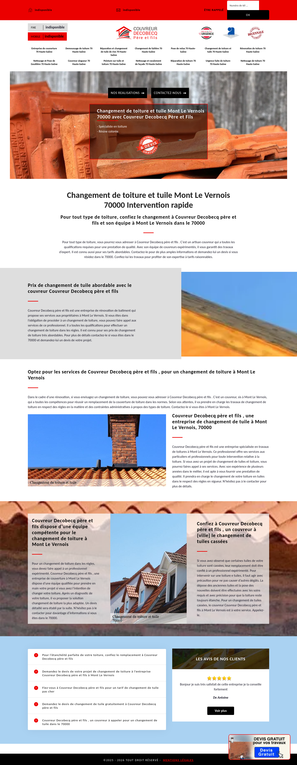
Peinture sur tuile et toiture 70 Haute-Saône (114, 63)
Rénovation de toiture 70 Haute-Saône (253, 51)
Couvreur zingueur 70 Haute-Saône (79, 63)
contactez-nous (168, 92)
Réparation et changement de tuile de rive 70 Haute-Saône (113, 52)
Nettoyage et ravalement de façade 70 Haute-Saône (148, 63)
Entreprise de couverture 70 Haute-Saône (44, 51)
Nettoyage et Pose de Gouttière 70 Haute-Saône (44, 63)
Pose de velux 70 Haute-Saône (183, 51)
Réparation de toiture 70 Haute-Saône (183, 63)
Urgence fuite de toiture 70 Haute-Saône (218, 63)
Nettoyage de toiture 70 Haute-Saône (253, 63)
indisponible (128, 10)
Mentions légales (178, 758)
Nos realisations (125, 92)
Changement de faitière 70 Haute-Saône (148, 51)
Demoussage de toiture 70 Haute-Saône (79, 51)
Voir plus (221, 713)
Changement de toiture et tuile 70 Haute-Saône (218, 51)
